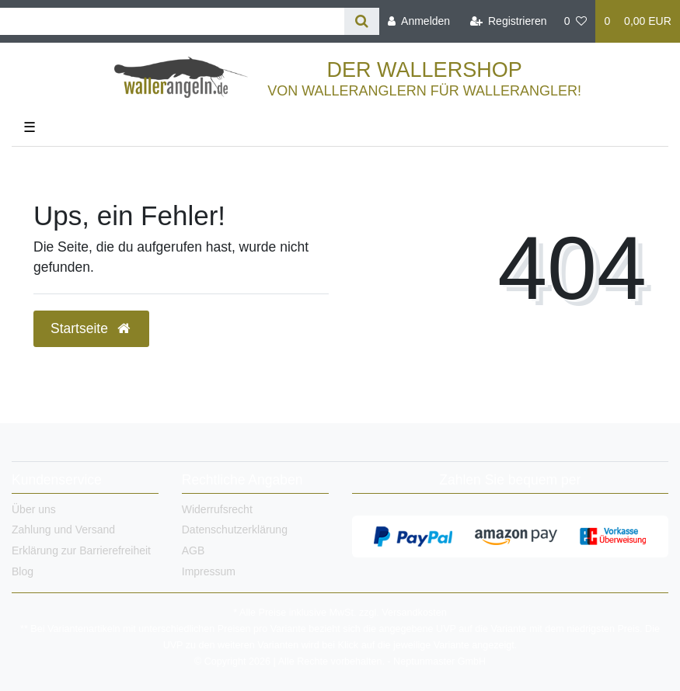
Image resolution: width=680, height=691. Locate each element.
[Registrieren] (508, 21)
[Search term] (172, 21)
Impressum (208, 571)
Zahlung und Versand (63, 529)
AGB (193, 550)
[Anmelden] (419, 21)
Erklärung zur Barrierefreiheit (81, 550)
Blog (22, 571)
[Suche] (361, 21)
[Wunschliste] (576, 21)
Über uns (34, 509)
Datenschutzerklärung (235, 529)
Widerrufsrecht (217, 509)
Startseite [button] (91, 328)
